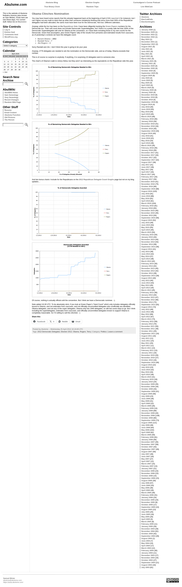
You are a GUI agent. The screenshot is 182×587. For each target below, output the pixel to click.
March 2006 (146, 493)
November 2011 (148, 329)
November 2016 (148, 184)
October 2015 (147, 215)
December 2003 (148, 555)
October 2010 (147, 360)
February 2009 (147, 408)
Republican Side (70, 26)
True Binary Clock (52, 7)
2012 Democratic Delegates (49, 332)
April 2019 (145, 114)
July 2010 (145, 367)
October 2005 (147, 505)
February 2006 (147, 495)
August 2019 (146, 104)
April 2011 (145, 345)
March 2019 (146, 116)
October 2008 (147, 418)
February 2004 (147, 550)
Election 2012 (66, 332)
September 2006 (148, 478)
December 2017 (148, 153)
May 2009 (145, 401)
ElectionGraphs (148, 22)
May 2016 (145, 198)
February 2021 (147, 61)
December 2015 (148, 210)
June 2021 (145, 51)
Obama (76, 332)
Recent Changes (11, 100)
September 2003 (148, 562)
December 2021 (148, 42)
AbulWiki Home (11, 92)
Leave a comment (115, 332)
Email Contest (10, 112)
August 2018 (146, 133)
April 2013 (145, 288)
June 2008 (145, 427)
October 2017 (147, 157)
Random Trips (92, 7)
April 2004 (145, 546)
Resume (8, 110)
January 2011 (147, 353)
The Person (9, 120)
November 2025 (148, 32)
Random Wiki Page (12, 102)
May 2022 (145, 39)
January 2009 (147, 411)
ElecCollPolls (147, 19)
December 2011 (148, 326)
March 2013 (146, 290)
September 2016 (148, 189)
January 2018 (147, 150)
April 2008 (145, 432)
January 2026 (147, 30)
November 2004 (148, 531)
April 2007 (145, 461)
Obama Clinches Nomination (50, 13)
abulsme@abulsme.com (12, 580)
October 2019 (147, 100)
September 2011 (148, 333)
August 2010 (146, 365)
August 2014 (146, 249)
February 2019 (147, 119)
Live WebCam (147, 7)
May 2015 (145, 227)
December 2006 (148, 471)
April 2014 (145, 259)
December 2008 (148, 413)
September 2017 (148, 160)
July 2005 (145, 512)
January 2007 (147, 468)
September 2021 (148, 44)
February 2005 (147, 524)
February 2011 (147, 350)
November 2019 (148, 97)
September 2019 (148, 102)
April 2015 (145, 230)
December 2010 (148, 355)
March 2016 (146, 203)
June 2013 (145, 283)
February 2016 (147, 206)
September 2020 (148, 73)
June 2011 (145, 341)
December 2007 (148, 442)
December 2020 (148, 66)
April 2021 (145, 56)
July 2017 (145, 165)
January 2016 (147, 208)
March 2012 (146, 319)
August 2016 (146, 191)
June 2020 (145, 80)
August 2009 (146, 394)
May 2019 (145, 112)
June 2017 (145, 167)
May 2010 (145, 372)
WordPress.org (10, 37)
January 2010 (147, 382)
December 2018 (148, 124)
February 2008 (147, 437)
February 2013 (147, 292)
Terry (89, 332)
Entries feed (9, 32)
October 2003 (147, 560)
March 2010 (146, 377)
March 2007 (146, 464)
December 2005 (148, 500)
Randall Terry (43, 41)
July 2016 (145, 194)
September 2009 (148, 391)
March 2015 (146, 232)
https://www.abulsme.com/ (13, 582)
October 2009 (147, 389)
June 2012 (145, 312)
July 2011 (145, 338)
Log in (7, 30)
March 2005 (146, 521)
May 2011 (145, 343)
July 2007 (145, 454)
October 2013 (147, 273)
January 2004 (147, 553)
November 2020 (148, 68)
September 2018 (148, 131)
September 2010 (148, 362)
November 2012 (148, 300)
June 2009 (145, 399)
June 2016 (145, 196)
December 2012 (148, 297)
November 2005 (148, 502)
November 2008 (148, 415)
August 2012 (146, 307)
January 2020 (147, 92)
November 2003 (148, 558)
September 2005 (148, 507)
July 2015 (145, 223)
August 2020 (146, 75)
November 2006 (148, 473)
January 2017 (147, 179)
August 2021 (146, 47)
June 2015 (145, 225)
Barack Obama (44, 39)
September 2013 (148, 276)
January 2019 (147, 121)
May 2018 (145, 141)
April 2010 (145, 374)
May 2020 (145, 83)
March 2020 (146, 88)
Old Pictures (9, 117)
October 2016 (147, 186)
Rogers (83, 332)
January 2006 (147, 497)
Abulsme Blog (52, 2)
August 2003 (146, 565)
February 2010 (147, 379)
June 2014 (145, 254)
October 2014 (147, 244)
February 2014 (147, 264)
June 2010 (145, 370)
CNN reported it (113, 18)
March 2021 (146, 59)
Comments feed (11, 34)
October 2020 (147, 71)
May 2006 (145, 488)
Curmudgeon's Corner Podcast (146, 2)
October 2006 (147, 476)
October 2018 (147, 128)
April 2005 (145, 519)
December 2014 (148, 239)
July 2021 (145, 49)
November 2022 (148, 37)
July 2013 (145, 280)
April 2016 (145, 201)
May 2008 (145, 430)
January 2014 (147, 266)
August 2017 (146, 162)
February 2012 (147, 321)
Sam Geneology (11, 95)
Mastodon (22, 22)
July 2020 (145, 78)
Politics (103, 332)
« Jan (5, 72)
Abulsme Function (12, 115)
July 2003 (145, 567)
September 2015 (148, 218)
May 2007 (145, 459)
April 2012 (145, 317)
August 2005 (146, 509)
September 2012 (148, 304)
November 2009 (148, 386)
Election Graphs (92, 2)
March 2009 (146, 406)
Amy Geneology (11, 97)
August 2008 (146, 423)
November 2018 (148, 126)
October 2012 (147, 302)
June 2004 (145, 541)
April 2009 (145, 403)
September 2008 (148, 420)
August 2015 (146, 220)
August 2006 (146, 480)
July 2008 (145, 425)
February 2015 (147, 235)
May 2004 (145, 543)
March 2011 (146, 348)
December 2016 (148, 182)
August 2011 (146, 336)
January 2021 (147, 63)
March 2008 (146, 435)
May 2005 (145, 517)
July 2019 (145, 107)
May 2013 (145, 285)
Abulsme (145, 17)
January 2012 (147, 324)
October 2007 (147, 447)
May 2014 (145, 256)
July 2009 (145, 396)
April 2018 (145, 143)
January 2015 (147, 237)
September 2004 (148, 536)
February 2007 (147, 466)
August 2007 (146, 452)
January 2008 (147, 440)
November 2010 (148, 358)
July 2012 (145, 309)
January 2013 (147, 295)
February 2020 (147, 90)
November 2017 (148, 155)
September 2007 (148, 449)
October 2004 (147, 534)
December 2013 (148, 268)
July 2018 (145, 136)
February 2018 (147, 148)
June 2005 (145, 514)
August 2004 (146, 538)
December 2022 (148, 34)
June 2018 (145, 138)
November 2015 (148, 213)
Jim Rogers (42, 43)
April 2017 (145, 172)
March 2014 (146, 261)
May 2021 (145, 54)
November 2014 (148, 242)
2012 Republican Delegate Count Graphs (96, 179)
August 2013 (146, 278)
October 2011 (147, 331)
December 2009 (148, 384)
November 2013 (148, 271)
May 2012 (145, 314)
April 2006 (145, 490)
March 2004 (146, 548)
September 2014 (148, 247)
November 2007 (148, 444)
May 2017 (145, 169)
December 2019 (148, 95)
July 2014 (145, 251)
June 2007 (145, 456)
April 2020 (145, 85)
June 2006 (145, 485)
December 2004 (148, 529)
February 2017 (147, 177)
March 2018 (146, 145)
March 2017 (146, 174)
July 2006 (145, 483)
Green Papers (111, 26)
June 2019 (145, 109)
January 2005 (147, 526)
